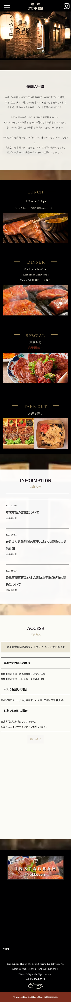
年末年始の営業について (22, 512)
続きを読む (11, 518)
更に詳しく (35, 739)
